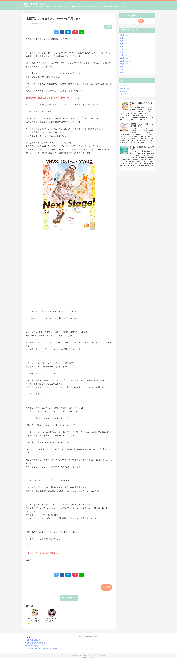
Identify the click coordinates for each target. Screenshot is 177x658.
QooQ (92, 657)
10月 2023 (124, 35)
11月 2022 (124, 61)
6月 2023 (123, 41)
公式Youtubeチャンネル (34, 646)
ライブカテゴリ (69, 598)
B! (68, 32)
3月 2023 (123, 49)
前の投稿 (106, 587)
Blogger (95, 636)
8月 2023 (123, 38)
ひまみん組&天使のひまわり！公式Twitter (41, 649)
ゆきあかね (124, 91)
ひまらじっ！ (125, 88)
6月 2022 (123, 72)
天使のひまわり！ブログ (34, 4)
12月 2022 (124, 58)
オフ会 (123, 86)
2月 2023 (123, 52)
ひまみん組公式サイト (33, 640)
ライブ (108, 27)
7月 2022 (123, 69)
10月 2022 (124, 64)
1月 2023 (123, 55)
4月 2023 (123, 46)
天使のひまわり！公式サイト (36, 643)
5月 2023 (123, 44)
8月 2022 (123, 67)
